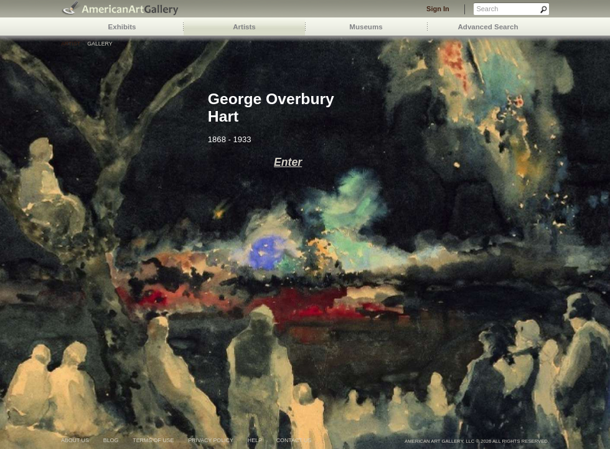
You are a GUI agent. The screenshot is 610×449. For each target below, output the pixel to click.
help (255, 440)
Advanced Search (488, 27)
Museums (365, 27)
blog (110, 440)
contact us (293, 440)
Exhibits (122, 27)
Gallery (99, 44)
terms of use (153, 440)
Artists (244, 27)
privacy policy (210, 440)
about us (75, 440)
